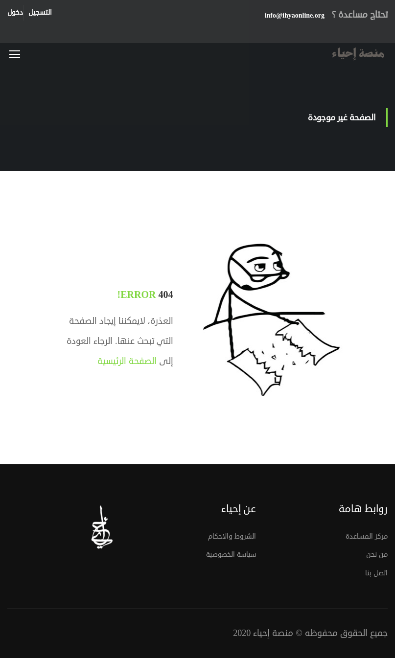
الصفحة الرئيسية (127, 361)
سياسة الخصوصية (231, 554)
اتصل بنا (376, 573)
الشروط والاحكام (232, 536)
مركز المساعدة (367, 536)
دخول (15, 12)
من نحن (377, 554)
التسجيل (40, 12)
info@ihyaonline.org (295, 15)
